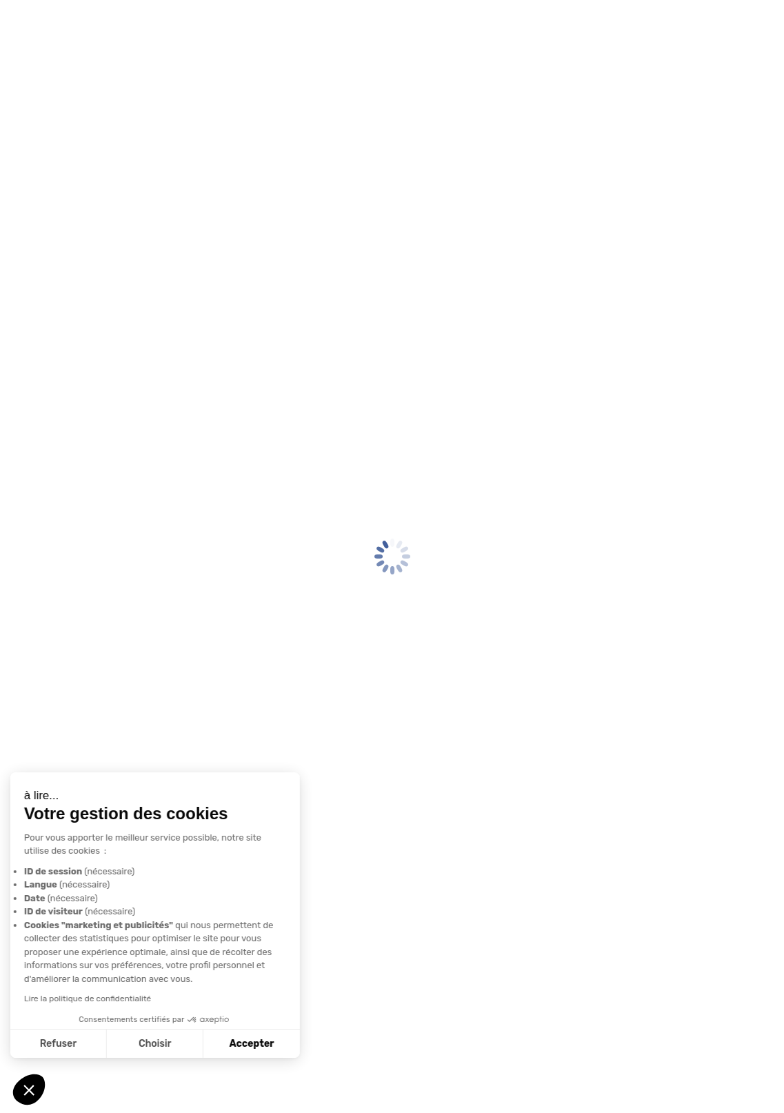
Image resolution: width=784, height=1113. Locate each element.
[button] (29, 1089)
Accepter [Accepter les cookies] (127, 1044)
